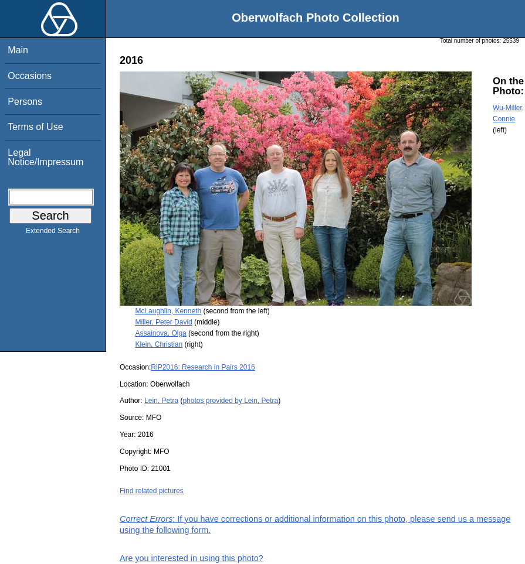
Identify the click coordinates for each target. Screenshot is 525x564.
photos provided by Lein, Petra (230, 400)
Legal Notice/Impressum (45, 157)
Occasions (30, 76)
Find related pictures (152, 491)
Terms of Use (35, 127)
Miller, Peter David (163, 322)
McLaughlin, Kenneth (168, 311)
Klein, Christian (158, 344)
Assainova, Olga (160, 333)
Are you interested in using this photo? (191, 558)
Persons (25, 102)
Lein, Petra (161, 400)
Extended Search (53, 233)
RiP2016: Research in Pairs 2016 (203, 367)
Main (18, 50)
